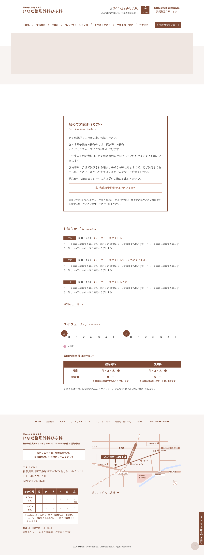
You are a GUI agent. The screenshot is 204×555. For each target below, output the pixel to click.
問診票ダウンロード (169, 24)
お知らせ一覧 (71, 304)
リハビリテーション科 (76, 24)
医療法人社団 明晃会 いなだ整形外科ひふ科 (42, 10)
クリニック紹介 (102, 24)
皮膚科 (55, 24)
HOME (27, 24)
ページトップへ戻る (195, 546)
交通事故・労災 (125, 24)
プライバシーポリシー (159, 422)
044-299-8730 (126, 8)
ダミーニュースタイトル (107, 238)
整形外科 (40, 24)
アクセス (145, 12)
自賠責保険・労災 (123, 422)
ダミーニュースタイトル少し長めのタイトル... (120, 260)
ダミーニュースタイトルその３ (111, 282)
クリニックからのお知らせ (201, 528)
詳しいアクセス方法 (103, 492)
